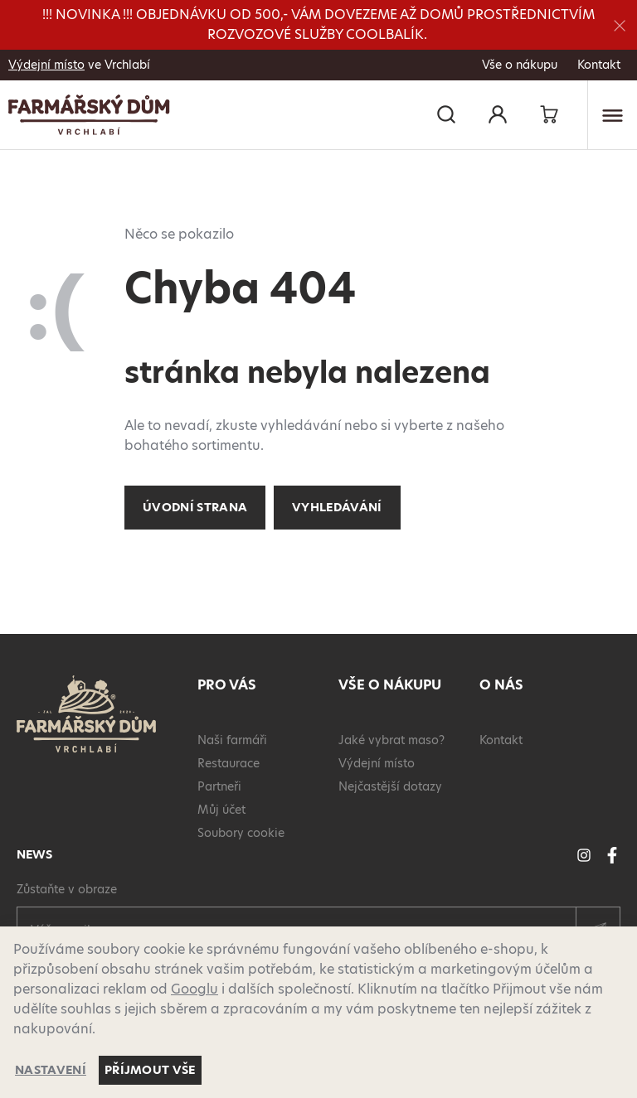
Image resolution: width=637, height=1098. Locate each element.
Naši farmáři (232, 740)
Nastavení (50, 1070)
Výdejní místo (46, 64)
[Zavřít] (619, 25)
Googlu (194, 989)
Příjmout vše (150, 1070)
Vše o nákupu (519, 64)
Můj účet (221, 809)
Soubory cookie (240, 833)
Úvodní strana (195, 507)
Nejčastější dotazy (390, 786)
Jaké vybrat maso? (391, 740)
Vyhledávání (337, 507)
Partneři (219, 786)
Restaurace (228, 763)
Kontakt (598, 64)
